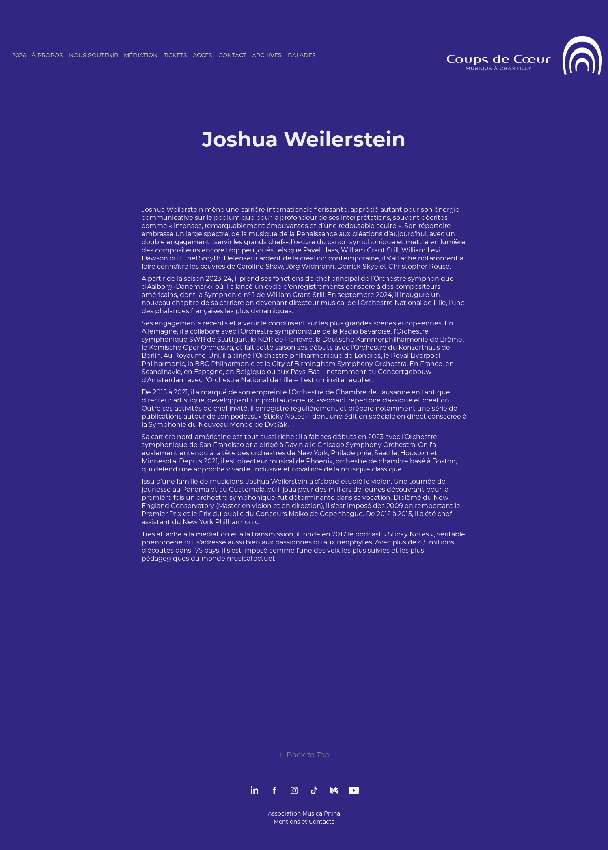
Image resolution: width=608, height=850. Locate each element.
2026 (19, 55)
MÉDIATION (140, 55)
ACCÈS (202, 55)
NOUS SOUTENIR (93, 55)
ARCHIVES (267, 55)
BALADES (302, 55)
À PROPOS (47, 55)
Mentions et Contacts (304, 821)
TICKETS (175, 55)
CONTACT (232, 55)
